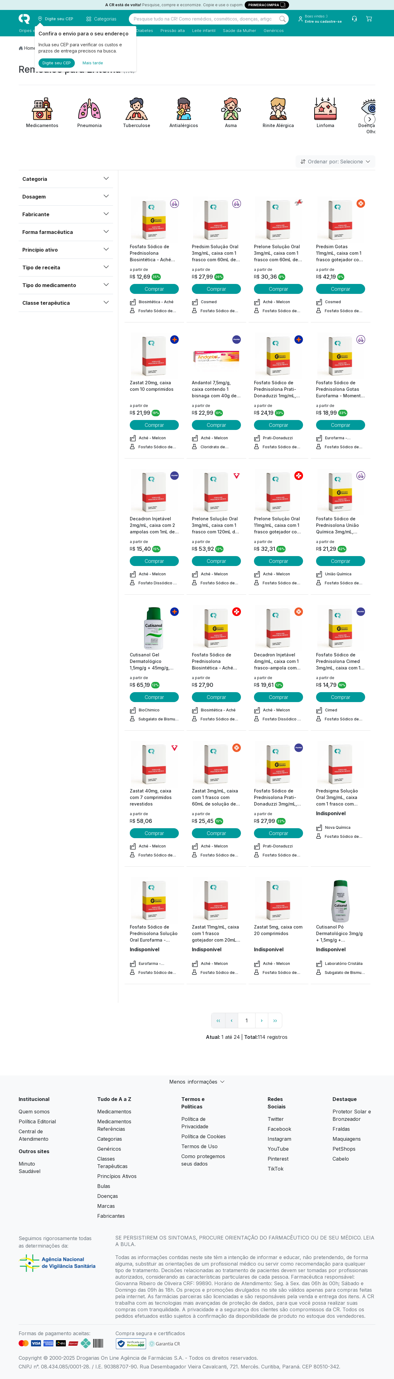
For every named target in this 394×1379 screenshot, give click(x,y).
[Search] (282, 19)
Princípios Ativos (117, 1176)
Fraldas (341, 1129)
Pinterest (278, 1159)
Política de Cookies (203, 1136)
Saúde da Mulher (239, 30)
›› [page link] (275, 1020)
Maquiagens (347, 1139)
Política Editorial (37, 1121)
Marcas (106, 1206)
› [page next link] (262, 1020)
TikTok (275, 1169)
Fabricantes (111, 1216)
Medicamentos (114, 1111)
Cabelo (341, 1159)
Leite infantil (203, 30)
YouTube (278, 1149)
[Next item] (369, 119)
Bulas (103, 1186)
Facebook (279, 1129)
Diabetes (144, 30)
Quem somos (34, 1111)
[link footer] (131, 1343)
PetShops (344, 1149)
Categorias (109, 1139)
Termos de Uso (199, 1146)
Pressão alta (172, 30)
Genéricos (273, 30)
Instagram (279, 1139)
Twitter (276, 1119)
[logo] (24, 19)
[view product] (154, 220)
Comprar (154, 289)
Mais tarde (93, 62)
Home (30, 48)
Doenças (107, 1196)
